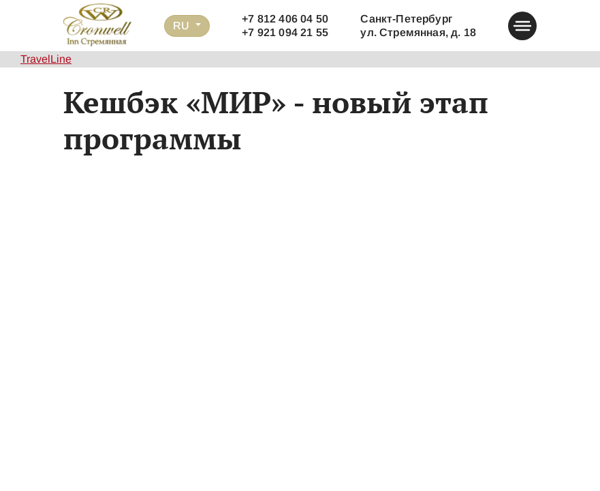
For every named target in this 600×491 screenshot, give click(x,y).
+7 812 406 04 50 (285, 19)
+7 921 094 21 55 (285, 32)
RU (182, 25)
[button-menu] (522, 26)
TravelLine (46, 59)
